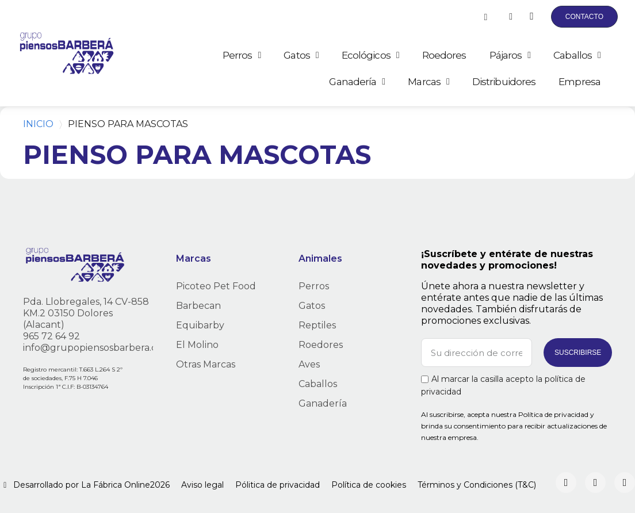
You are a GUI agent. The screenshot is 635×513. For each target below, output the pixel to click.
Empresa (579, 81)
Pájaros (510, 55)
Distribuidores (503, 81)
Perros (242, 55)
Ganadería (357, 81)
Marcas (428, 81)
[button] (485, 17)
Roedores (444, 55)
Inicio (38, 123)
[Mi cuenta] (510, 16)
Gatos (301, 55)
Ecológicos (370, 55)
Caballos (576, 55)
